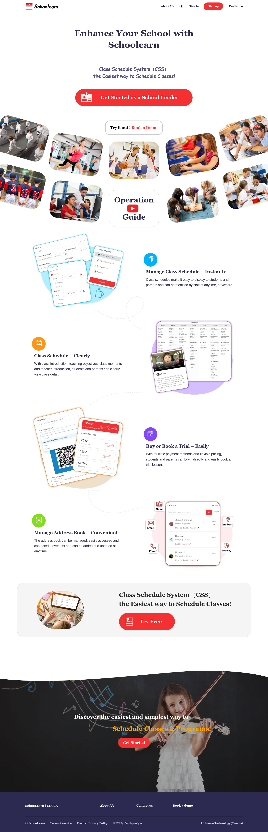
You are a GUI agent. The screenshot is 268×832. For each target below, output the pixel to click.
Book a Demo (144, 127)
